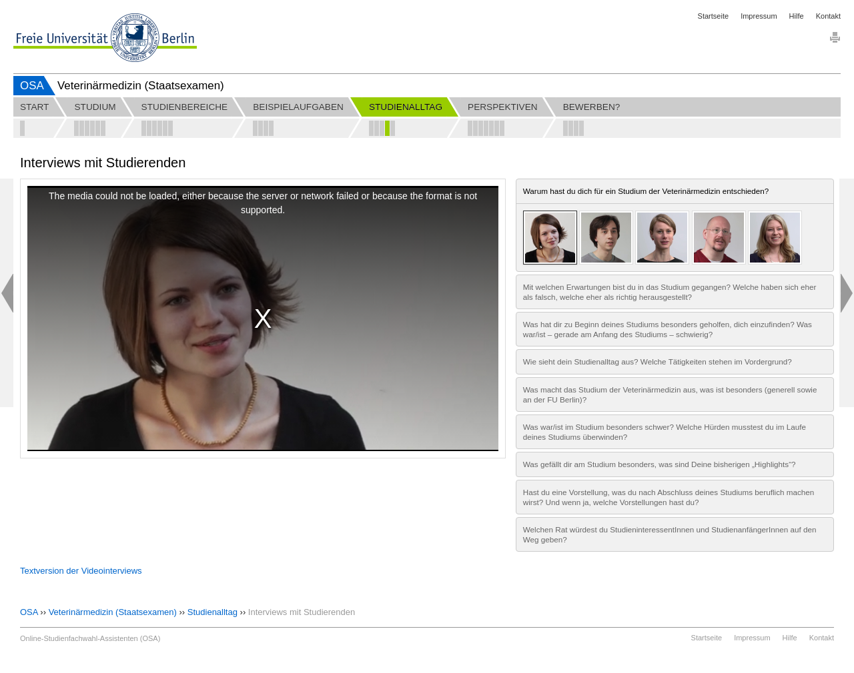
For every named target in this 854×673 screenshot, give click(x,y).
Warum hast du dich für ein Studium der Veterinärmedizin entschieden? (646, 191)
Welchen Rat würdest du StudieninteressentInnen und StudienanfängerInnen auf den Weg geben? (670, 534)
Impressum (759, 16)
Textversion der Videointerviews (81, 571)
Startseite (713, 16)
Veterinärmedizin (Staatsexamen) (113, 612)
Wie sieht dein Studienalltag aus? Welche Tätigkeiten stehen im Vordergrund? (657, 361)
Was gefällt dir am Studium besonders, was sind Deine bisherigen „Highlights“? (659, 464)
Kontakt (828, 16)
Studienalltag (212, 612)
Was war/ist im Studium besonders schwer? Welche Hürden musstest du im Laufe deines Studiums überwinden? (664, 431)
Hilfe (796, 16)
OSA (32, 85)
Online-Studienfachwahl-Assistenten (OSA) (90, 638)
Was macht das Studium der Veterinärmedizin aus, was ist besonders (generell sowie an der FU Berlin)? (670, 394)
